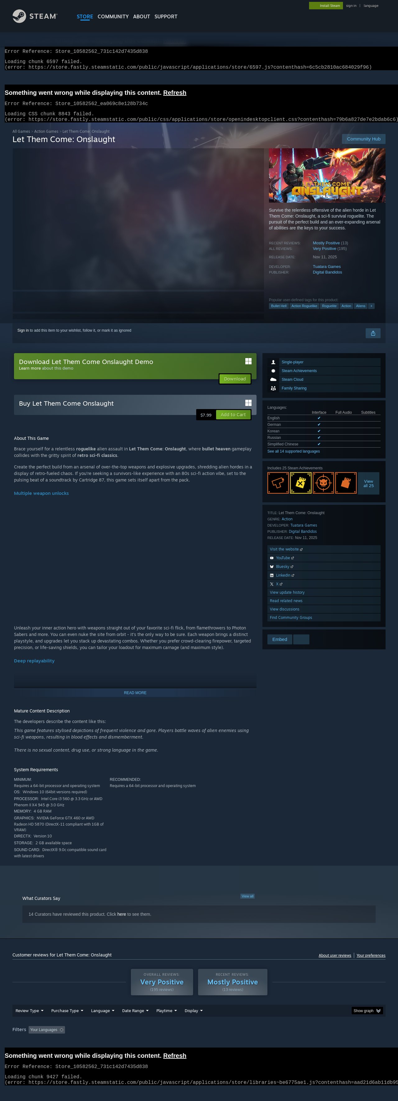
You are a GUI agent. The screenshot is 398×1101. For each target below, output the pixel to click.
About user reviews (335, 962)
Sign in (23, 338)
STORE (85, 16)
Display (191, 1022)
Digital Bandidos (327, 279)
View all (247, 903)
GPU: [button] (304, 1041)
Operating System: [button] (251, 1041)
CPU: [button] (283, 1041)
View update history (287, 599)
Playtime (164, 1022)
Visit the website (287, 556)
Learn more (30, 375)
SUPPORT (166, 16)
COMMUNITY (113, 16)
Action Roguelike (304, 313)
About (141, 16)
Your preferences (371, 962)
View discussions (284, 616)
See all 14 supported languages (293, 459)
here (122, 921)
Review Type (27, 1022)
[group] (199, 1042)
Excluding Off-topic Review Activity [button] (106, 1041)
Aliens (360, 313)
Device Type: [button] (331, 1041)
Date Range (133, 1022)
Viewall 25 (368, 490)
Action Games (46, 138)
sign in (351, 5)
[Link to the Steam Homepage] (39, 21)
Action (346, 313)
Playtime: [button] (154, 1041)
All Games (21, 138)
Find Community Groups (291, 625)
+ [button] (371, 313)
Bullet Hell (279, 313)
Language (100, 1022)
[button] (233, 422)
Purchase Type (65, 1022)
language (371, 5)
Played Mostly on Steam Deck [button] (199, 1041)
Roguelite (329, 313)
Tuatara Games (327, 274)
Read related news (286, 608)
